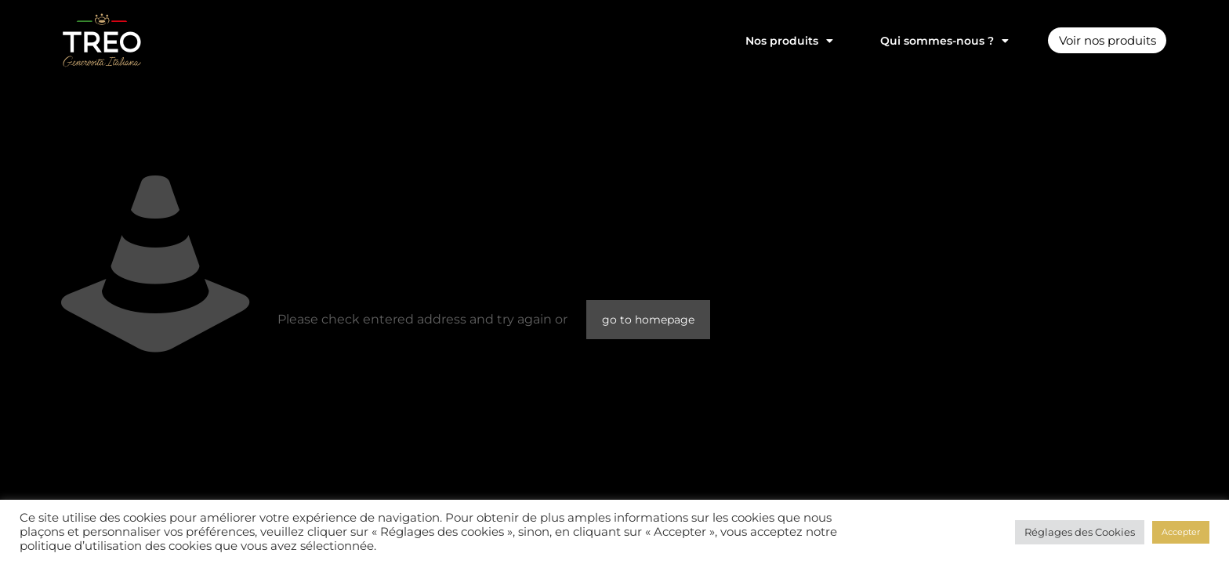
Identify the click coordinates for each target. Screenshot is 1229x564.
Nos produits (779, 41)
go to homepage (648, 320)
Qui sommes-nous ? (934, 41)
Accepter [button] (1181, 531)
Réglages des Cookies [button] (1079, 532)
